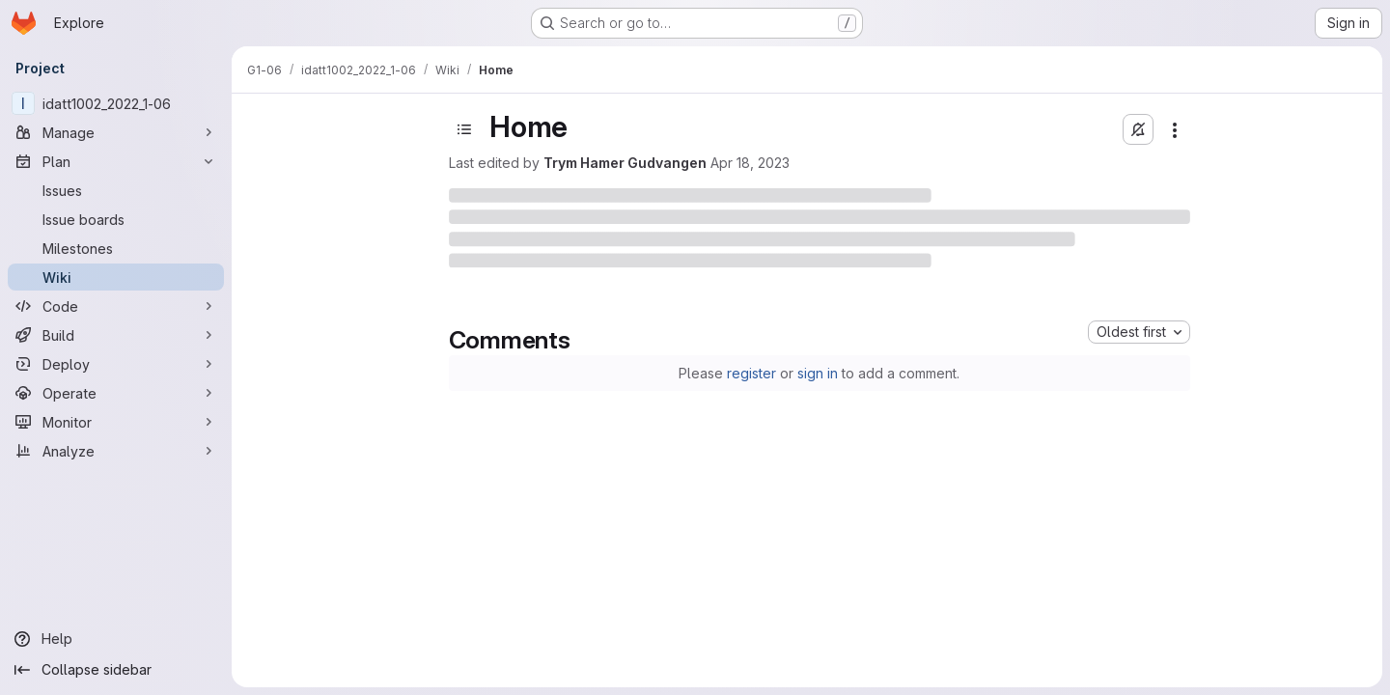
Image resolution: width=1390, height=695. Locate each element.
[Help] (116, 639)
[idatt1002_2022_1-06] (116, 103)
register (751, 373)
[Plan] (116, 161)
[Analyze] (116, 450)
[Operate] (116, 392)
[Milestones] (116, 248)
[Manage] (116, 132)
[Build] (116, 334)
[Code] (116, 306)
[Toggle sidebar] (464, 129)
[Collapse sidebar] (116, 669)
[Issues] (116, 190)
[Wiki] (116, 277)
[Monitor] (116, 421)
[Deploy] (116, 363)
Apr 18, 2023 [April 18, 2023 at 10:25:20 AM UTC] (750, 162)
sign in (817, 373)
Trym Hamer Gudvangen (625, 162)
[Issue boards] (116, 219)
